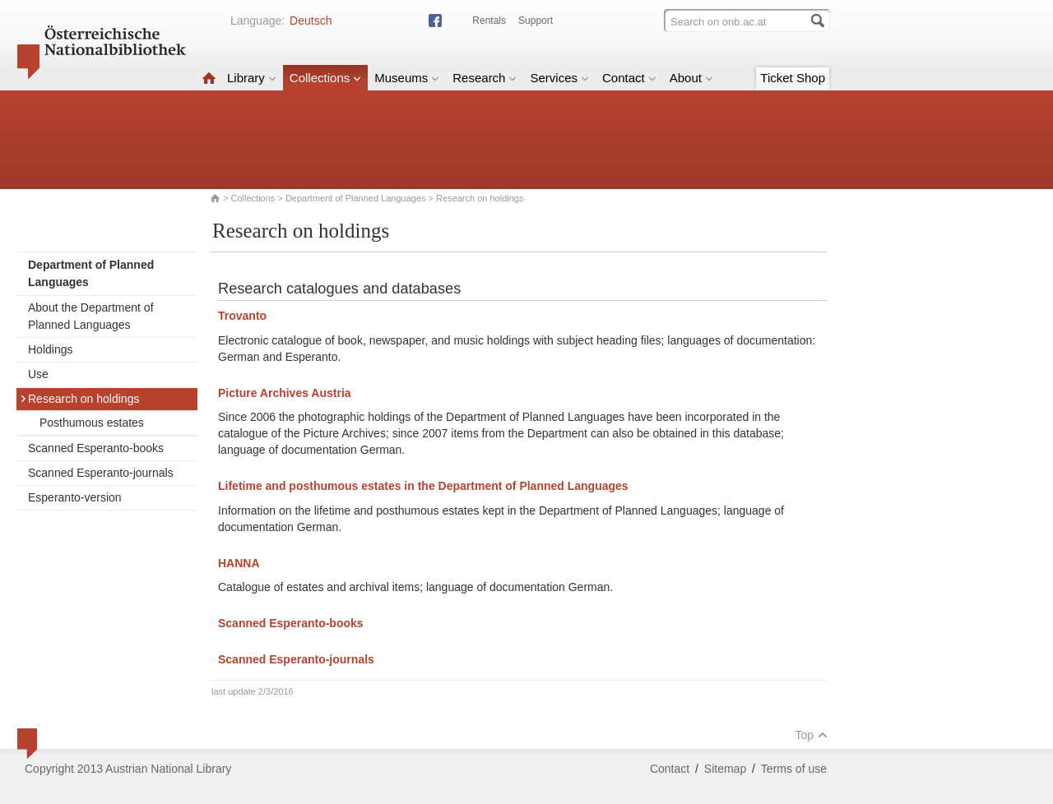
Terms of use (794, 768)
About (691, 78)
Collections (325, 78)
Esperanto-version (75, 497)
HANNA (239, 563)
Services (559, 78)
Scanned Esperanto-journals (101, 472)
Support (535, 20)
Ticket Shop (792, 78)
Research (484, 78)
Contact (629, 78)
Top (811, 735)
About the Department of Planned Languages (91, 316)
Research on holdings (79, 398)
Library (251, 78)
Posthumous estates (91, 422)
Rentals (489, 20)
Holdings (50, 349)
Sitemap (725, 768)
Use (38, 374)
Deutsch (311, 20)
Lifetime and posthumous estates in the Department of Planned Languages (425, 485)
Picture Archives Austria (286, 393)
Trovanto (242, 315)
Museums (406, 78)
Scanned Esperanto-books (96, 448)
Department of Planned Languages (355, 198)
